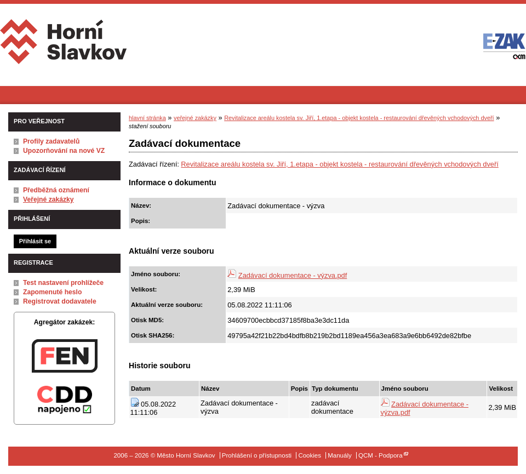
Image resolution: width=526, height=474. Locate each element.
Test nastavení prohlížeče (63, 283)
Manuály (340, 455)
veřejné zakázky (195, 118)
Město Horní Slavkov (64, 45)
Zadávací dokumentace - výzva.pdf (292, 275)
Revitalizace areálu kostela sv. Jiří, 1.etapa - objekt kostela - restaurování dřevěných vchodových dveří (359, 118)
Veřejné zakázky (48, 199)
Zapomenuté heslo (52, 292)
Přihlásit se (35, 241)
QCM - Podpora (380, 455)
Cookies (309, 455)
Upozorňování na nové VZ (64, 151)
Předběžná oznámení (56, 190)
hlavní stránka (147, 118)
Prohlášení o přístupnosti (256, 455)
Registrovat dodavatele (59, 301)
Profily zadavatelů (51, 141)
